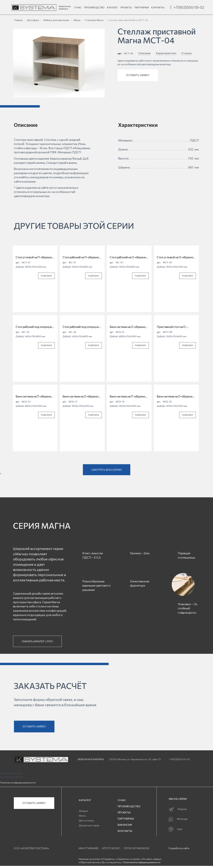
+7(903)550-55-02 (189, 7)
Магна (77, 20)
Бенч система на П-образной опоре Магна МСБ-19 (128, 396)
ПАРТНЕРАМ (141, 7)
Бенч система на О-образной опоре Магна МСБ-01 (128, 327)
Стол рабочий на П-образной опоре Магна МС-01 (82, 257)
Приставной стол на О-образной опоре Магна (172, 327)
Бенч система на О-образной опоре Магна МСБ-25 (175, 396)
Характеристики (166, 53)
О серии (186, 53)
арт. (119, 53)
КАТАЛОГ (112, 7)
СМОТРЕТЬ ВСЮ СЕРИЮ (106, 469)
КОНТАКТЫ (157, 7)
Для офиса (33, 20)
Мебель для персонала (56, 20)
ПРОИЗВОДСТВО (94, 7)
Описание (144, 53)
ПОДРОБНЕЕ (46, 276)
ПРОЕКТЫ (126, 7)
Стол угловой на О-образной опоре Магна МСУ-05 (176, 257)
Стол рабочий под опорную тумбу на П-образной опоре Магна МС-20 (34, 327)
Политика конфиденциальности (18, 782)
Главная (18, 20)
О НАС (78, 7)
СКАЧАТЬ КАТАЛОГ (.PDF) (37, 641)
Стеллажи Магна (94, 20)
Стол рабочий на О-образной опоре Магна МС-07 (129, 257)
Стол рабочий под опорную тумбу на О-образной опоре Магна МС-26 (81, 327)
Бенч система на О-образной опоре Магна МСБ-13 (81, 396)
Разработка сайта (179, 848)
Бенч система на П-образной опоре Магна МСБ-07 (34, 396)
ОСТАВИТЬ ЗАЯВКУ (137, 75)
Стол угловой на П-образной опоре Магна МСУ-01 (35, 257)
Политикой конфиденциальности (141, 862)
